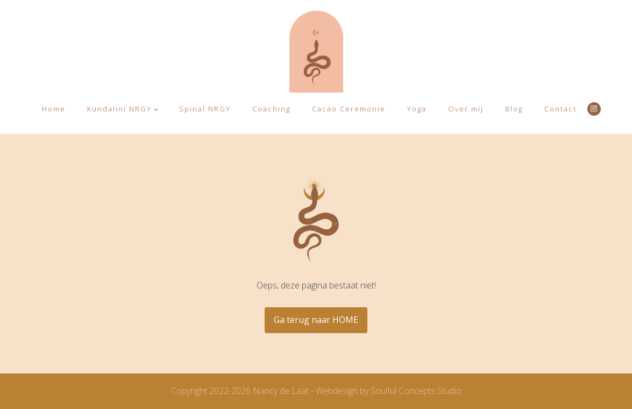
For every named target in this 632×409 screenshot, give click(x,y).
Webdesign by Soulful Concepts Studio (388, 391)
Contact (560, 109)
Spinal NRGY (205, 109)
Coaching (271, 109)
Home (54, 109)
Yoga (417, 109)
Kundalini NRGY (119, 109)
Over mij (466, 109)
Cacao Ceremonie (349, 109)
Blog (514, 109)
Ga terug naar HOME (316, 320)
